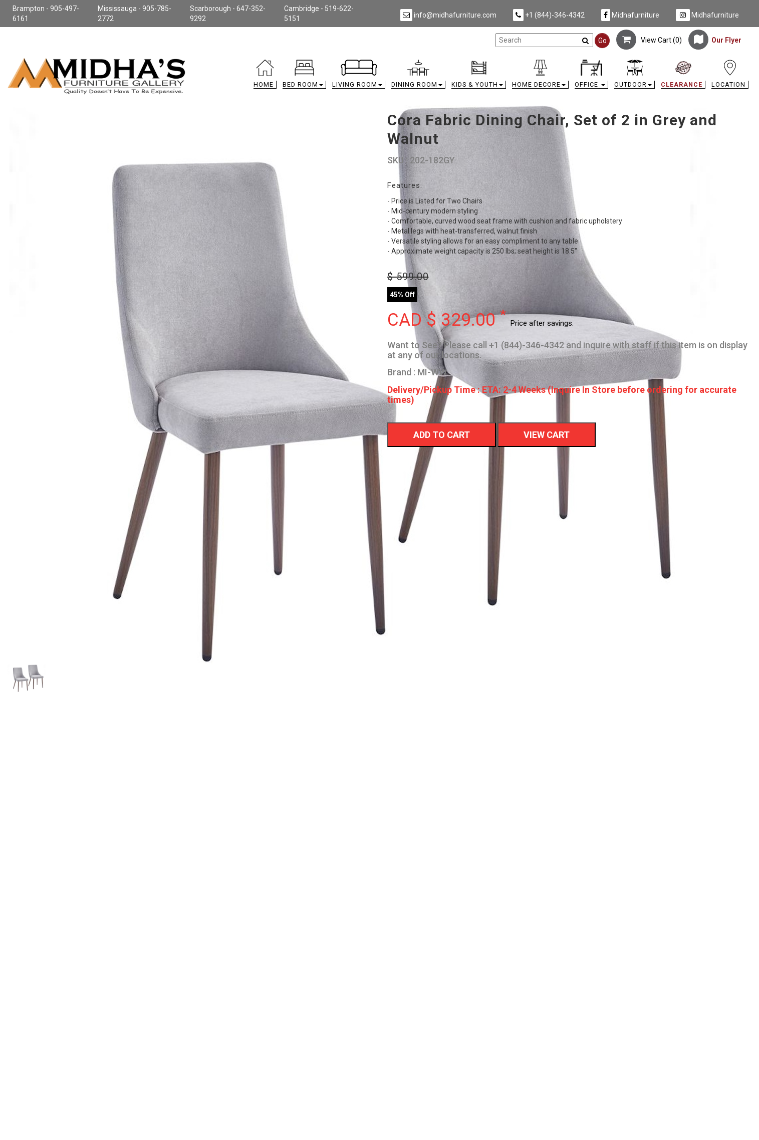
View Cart (547, 434)
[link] (472, 61)
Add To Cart (441, 434)
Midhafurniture (630, 15)
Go (602, 41)
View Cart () (649, 40)
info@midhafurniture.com (448, 15)
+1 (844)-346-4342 (549, 15)
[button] (304, 76)
